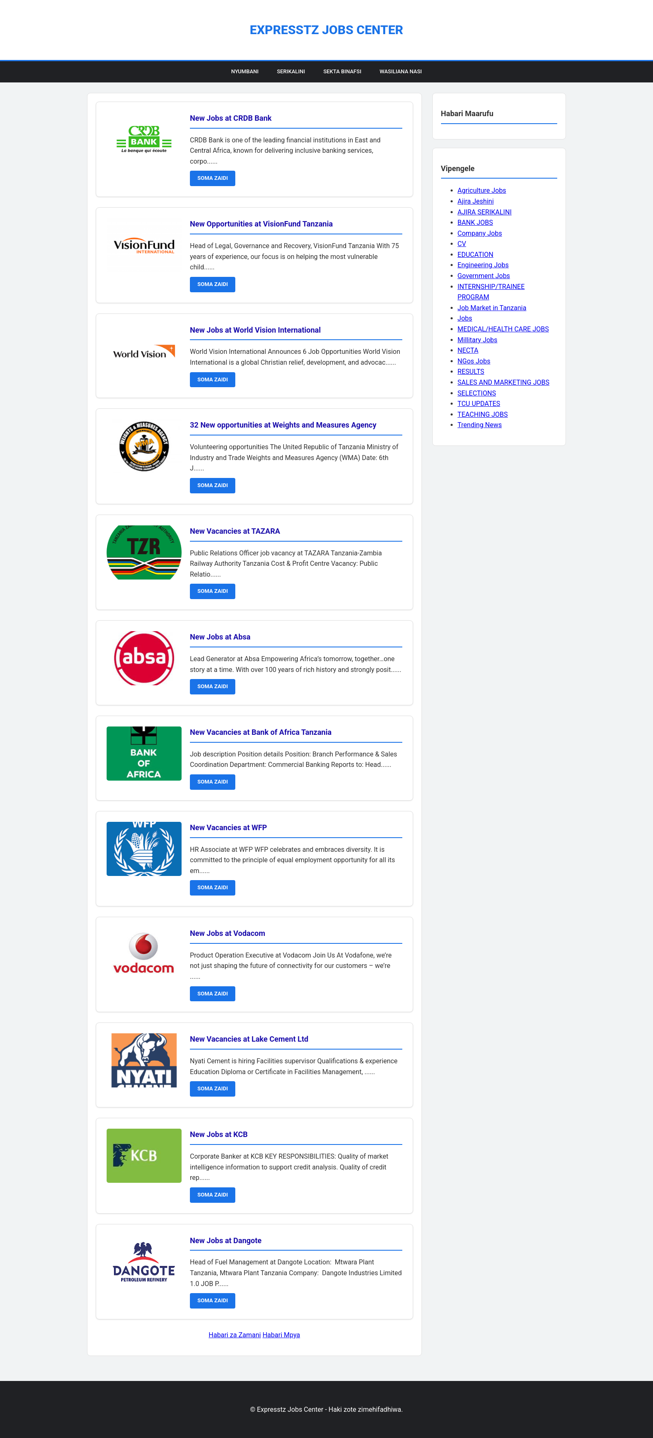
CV (462, 244)
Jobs (465, 318)
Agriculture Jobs (482, 190)
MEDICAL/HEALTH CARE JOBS (503, 329)
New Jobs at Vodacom (227, 933)
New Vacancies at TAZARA (235, 531)
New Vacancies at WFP (228, 827)
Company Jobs (480, 233)
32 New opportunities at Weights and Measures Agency (283, 424)
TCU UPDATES (479, 404)
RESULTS (471, 372)
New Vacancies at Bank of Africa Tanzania (260, 732)
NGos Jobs (474, 361)
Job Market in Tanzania (492, 308)
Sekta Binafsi (342, 71)
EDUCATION (475, 255)
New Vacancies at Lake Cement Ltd (249, 1039)
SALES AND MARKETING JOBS (504, 382)
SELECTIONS (477, 393)
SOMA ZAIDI (212, 178)
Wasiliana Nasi (401, 71)
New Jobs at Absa (220, 636)
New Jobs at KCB (219, 1134)
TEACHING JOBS (483, 414)
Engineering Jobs (483, 265)
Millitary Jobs (478, 340)
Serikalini (291, 71)
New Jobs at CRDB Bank (231, 118)
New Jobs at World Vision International (255, 330)
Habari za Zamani (235, 1335)
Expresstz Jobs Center (326, 29)
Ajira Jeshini (476, 201)
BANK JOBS (475, 222)
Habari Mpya (281, 1335)
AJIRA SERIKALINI (485, 212)
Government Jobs (484, 276)
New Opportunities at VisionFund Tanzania (261, 223)
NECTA (468, 350)
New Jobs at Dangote (226, 1240)
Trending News (480, 425)
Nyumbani (245, 71)
